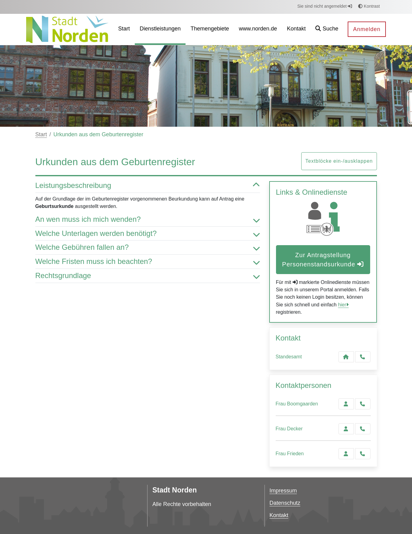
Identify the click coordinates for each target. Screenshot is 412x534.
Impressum (283, 491)
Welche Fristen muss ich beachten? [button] (147, 261)
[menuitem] (124, 29)
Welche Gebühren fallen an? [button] (147, 247)
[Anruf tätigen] (362, 356)
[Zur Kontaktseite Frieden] (346, 453)
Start (41, 134)
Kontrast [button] (369, 6)
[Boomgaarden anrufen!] (362, 403)
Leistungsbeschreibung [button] (147, 185)
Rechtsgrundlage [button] (147, 275)
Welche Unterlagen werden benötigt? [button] (147, 233)
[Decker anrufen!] (362, 428)
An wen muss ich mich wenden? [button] (147, 219)
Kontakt (279, 515)
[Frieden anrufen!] (362, 453)
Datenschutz (285, 503)
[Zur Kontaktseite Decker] (346, 428)
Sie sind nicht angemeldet (324, 6)
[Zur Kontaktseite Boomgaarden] (346, 403)
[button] (326, 29)
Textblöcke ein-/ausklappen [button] (339, 161)
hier (342, 304)
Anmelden (366, 29)
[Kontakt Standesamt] (346, 356)
